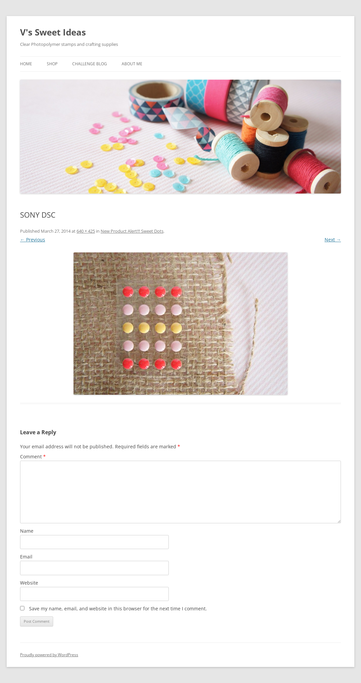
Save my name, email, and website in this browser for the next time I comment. (118, 608)
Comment (33, 456)
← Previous (32, 239)
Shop (52, 64)
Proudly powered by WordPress (49, 655)
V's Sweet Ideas (53, 32)
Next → (333, 239)
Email (26, 556)
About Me (132, 64)
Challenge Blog (89, 64)
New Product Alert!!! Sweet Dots (132, 231)
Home (26, 64)
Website (29, 583)
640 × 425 (86, 231)
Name (26, 531)
